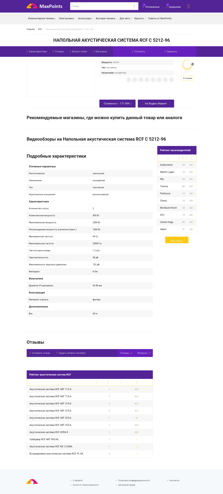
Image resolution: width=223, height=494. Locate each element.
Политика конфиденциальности (134, 480)
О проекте (78, 480)
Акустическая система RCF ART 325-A (50, 417)
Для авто (125, 18)
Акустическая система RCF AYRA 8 (48, 432)
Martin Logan (167, 172)
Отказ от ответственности (85, 485)
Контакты (174, 480)
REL (162, 179)
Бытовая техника (106, 18)
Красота (139, 18)
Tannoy (164, 186)
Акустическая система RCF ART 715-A (50, 396)
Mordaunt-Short (168, 207)
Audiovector (166, 164)
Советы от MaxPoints (160, 18)
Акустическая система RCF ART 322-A (50, 425)
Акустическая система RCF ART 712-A (50, 389)
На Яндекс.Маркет (156, 103)
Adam (163, 229)
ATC (162, 215)
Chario (163, 200)
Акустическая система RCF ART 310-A (50, 403)
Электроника (67, 18)
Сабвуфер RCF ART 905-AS (44, 439)
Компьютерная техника (42, 18)
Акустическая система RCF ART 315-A (50, 410)
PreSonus (165, 193)
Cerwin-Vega (166, 222)
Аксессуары (85, 18)
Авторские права (126, 485)
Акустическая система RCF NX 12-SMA (50, 446)
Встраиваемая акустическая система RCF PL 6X (56, 453)
